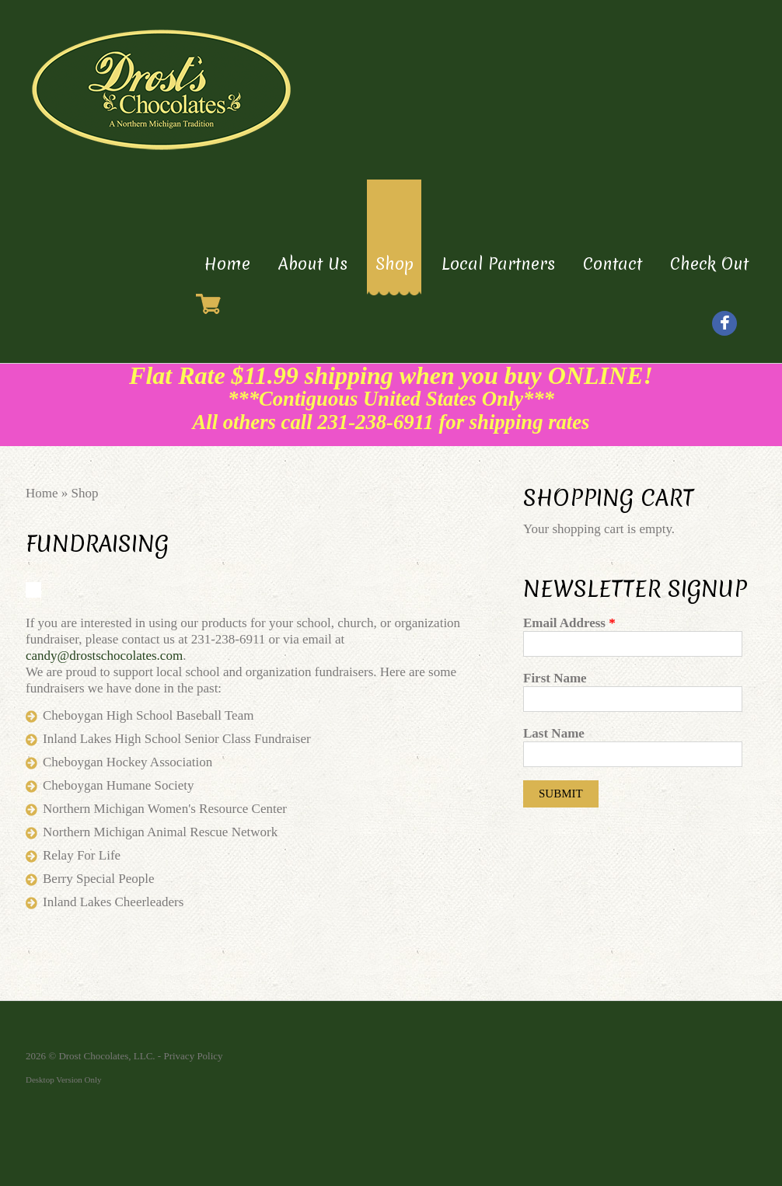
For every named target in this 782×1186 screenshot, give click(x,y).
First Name (555, 678)
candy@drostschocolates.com (104, 655)
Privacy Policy (192, 1056)
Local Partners (498, 264)
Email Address (569, 623)
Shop (394, 264)
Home (227, 264)
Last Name (554, 733)
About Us (312, 264)
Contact (612, 264)
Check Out (709, 264)
